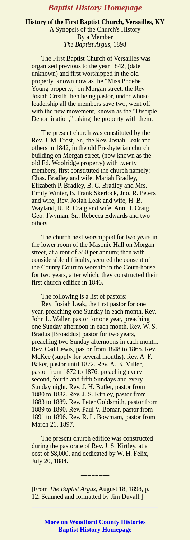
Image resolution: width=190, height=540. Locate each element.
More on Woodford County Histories (94, 522)
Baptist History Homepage (95, 529)
